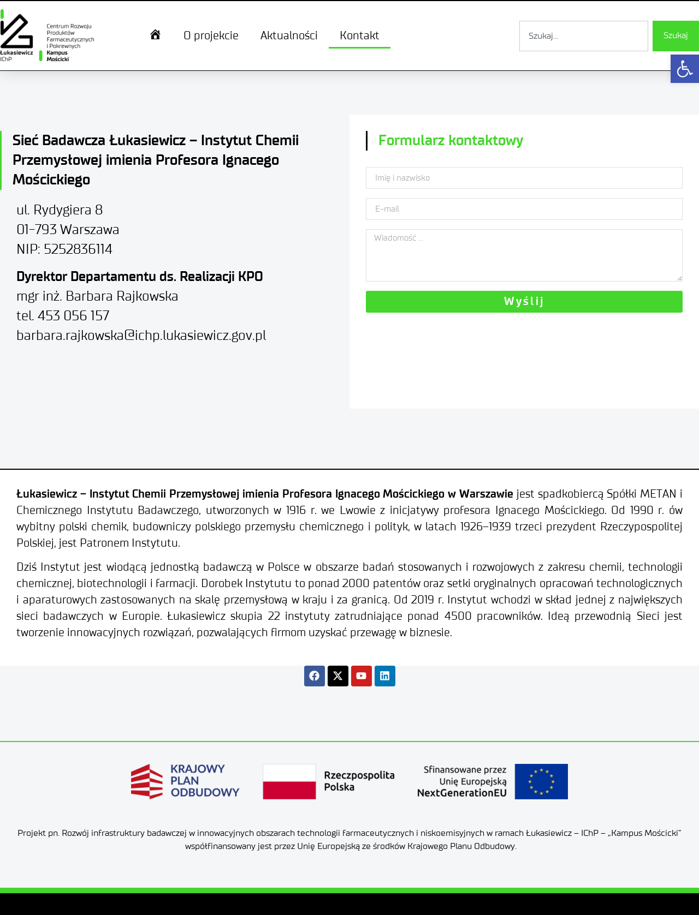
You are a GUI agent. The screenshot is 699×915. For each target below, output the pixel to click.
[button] (685, 69)
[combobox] (583, 36)
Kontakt (360, 36)
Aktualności (289, 36)
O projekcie (211, 36)
